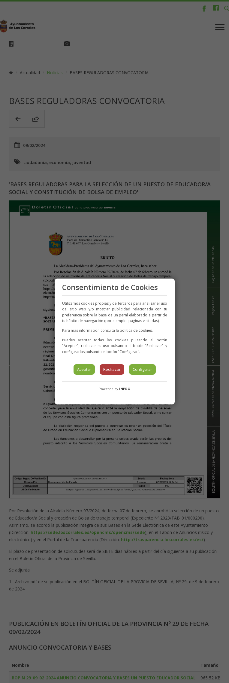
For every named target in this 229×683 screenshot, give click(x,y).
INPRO (124, 388)
